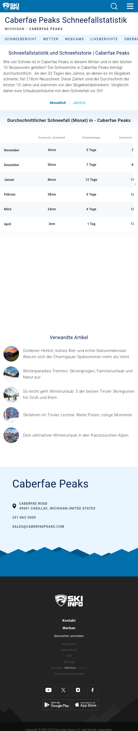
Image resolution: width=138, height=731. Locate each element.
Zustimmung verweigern (68, 673)
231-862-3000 (24, 517)
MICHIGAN (15, 29)
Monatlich (58, 102)
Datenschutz (69, 649)
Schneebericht (21, 39)
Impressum (69, 644)
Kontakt (69, 620)
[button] (114, 6)
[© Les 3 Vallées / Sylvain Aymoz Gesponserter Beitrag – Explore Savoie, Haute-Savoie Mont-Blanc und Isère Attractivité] (76, 435)
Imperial (81, 667)
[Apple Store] (85, 704)
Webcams (74, 39)
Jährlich (79, 102)
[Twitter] (63, 690)
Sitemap (69, 662)
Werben (69, 628)
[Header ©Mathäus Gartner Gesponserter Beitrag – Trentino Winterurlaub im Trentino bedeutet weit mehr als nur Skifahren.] (79, 374)
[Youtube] (48, 690)
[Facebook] (92, 690)
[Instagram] (78, 690)
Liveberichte (104, 39)
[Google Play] (57, 704)
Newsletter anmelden (69, 636)
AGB (69, 655)
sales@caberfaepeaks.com (38, 526)
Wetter (51, 39)
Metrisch (70, 667)
